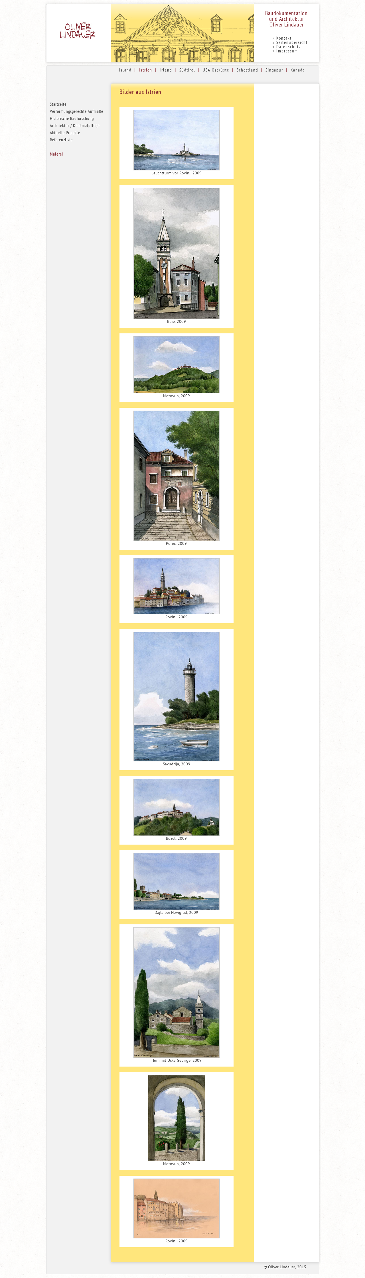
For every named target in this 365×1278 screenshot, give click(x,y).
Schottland (247, 70)
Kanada (298, 70)
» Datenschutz (287, 47)
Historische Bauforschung (72, 119)
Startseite (58, 104)
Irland (166, 70)
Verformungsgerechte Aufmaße (76, 112)
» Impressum (285, 51)
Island (125, 70)
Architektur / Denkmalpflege (75, 126)
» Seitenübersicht (290, 43)
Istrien (145, 70)
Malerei (56, 154)
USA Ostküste (216, 70)
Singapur (274, 70)
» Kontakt (282, 38)
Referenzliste (61, 140)
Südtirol (187, 70)
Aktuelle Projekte (65, 133)
